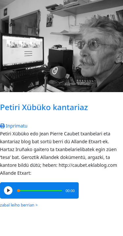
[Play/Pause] (8, 190)
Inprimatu (14, 126)
